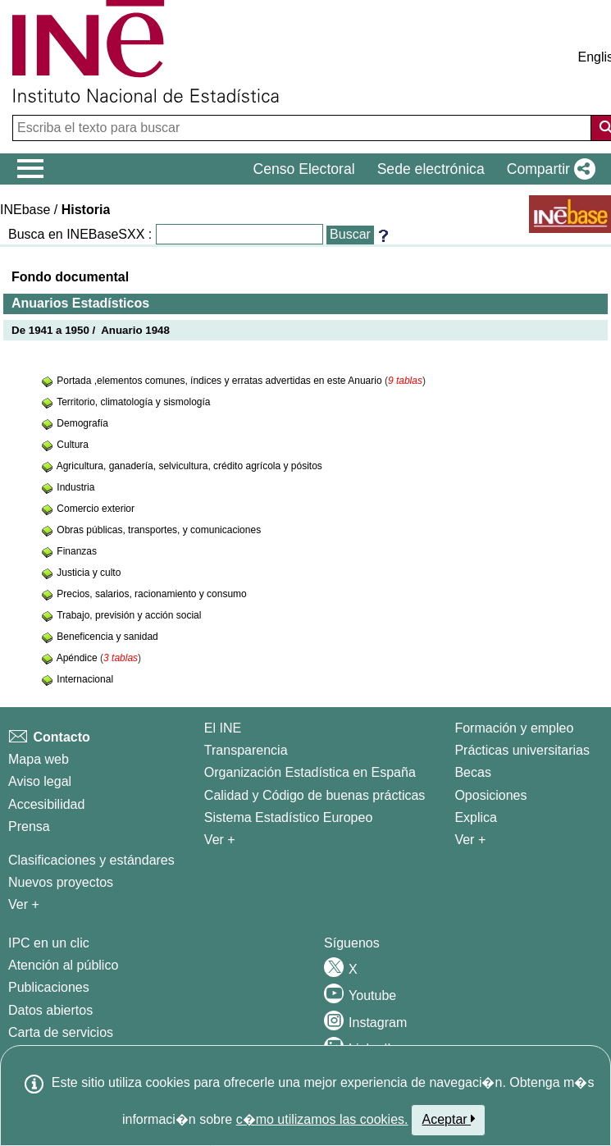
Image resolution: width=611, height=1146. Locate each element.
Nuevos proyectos (60, 882)
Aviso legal (39, 781)
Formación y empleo (513, 728)
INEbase (25, 210)
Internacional (85, 679)
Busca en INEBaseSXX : (80, 234)
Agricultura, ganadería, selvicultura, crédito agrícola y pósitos (189, 466)
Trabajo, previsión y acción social (129, 615)
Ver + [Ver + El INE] (219, 840)
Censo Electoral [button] (303, 169)
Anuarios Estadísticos (80, 303)
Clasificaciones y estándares (91, 860)
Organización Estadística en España (310, 772)
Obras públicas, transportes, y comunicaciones (159, 530)
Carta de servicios (60, 1032)
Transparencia (246, 750)
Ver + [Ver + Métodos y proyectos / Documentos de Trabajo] (23, 904)
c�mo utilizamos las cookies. (322, 1119)
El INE (222, 728)
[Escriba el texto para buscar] (303, 128)
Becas (472, 772)
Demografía (82, 423)
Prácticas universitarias (522, 750)
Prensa (29, 826)
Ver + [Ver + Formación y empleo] (470, 840)
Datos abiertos (50, 1010)
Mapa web (38, 759)
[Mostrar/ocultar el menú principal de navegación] (31, 169)
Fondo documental (70, 277)
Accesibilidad (46, 804)
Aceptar (448, 1119)
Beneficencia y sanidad (107, 636)
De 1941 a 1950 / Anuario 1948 (90, 330)
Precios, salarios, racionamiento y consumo (151, 594)
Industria (75, 487)
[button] (547, 169)
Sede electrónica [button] (431, 169)
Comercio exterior (96, 508)
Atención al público (63, 965)
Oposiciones (490, 795)
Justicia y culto (89, 572)
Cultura (73, 444)
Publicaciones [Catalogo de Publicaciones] (48, 987)
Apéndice (78, 658)
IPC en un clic (48, 943)
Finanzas (77, 551)
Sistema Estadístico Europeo (288, 817)
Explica (475, 817)
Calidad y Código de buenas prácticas (315, 795)
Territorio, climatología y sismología (133, 402)
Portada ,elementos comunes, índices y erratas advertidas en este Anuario (221, 380)
